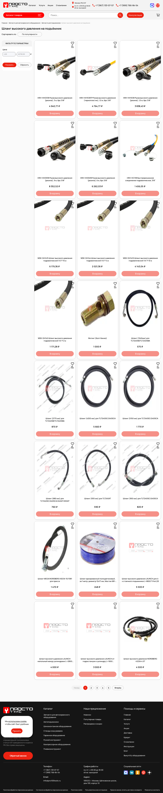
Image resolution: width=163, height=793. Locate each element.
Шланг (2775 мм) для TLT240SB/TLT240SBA (54, 419)
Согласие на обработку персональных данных (52, 790)
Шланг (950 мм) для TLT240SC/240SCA (140, 498)
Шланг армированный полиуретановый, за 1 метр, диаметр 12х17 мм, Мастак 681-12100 (97, 581)
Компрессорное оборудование (57, 744)
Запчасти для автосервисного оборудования (57, 716)
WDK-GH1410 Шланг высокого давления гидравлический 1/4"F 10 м (140, 259)
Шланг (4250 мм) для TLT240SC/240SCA (98, 418)
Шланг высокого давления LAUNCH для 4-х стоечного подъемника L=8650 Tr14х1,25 (140, 579)
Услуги (42, 5)
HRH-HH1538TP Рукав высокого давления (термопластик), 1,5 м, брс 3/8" (97, 99)
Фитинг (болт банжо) (97, 338)
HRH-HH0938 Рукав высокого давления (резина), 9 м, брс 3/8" (55, 179)
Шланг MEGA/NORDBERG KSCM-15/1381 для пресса (55, 579)
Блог (126, 751)
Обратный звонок (18, 755)
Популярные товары (92, 719)
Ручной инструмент (52, 740)
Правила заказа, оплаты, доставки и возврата (126, 790)
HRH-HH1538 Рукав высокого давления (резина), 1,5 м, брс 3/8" (140, 99)
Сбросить (24, 65)
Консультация (135, 15)
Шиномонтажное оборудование (57, 726)
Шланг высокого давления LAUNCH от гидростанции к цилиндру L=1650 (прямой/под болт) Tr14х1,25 (97, 661)
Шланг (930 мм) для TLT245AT (97, 498)
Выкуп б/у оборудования (134, 755)
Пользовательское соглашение (96, 790)
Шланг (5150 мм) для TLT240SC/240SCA (140, 418)
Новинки (87, 715)
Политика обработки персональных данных (18, 790)
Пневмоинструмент (52, 749)
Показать (9, 65)
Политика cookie (76, 790)
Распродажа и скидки (93, 724)
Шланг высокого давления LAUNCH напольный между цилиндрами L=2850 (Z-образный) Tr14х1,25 (55, 661)
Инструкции (129, 746)
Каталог (32, 5)
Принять (17, 731)
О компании (61, 5)
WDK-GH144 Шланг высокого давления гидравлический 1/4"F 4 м (98, 259)
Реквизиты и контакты (152, 790)
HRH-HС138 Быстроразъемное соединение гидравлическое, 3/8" (140, 179)
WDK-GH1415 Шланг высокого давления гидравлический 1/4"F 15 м (55, 259)
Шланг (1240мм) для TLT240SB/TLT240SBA (140, 339)
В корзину (55, 113)
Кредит (127, 737)
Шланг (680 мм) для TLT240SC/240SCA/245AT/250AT (54, 499)
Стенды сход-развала (53, 731)
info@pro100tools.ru (52, 780)
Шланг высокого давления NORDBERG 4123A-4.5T (140, 660)
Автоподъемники (51, 722)
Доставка (128, 733)
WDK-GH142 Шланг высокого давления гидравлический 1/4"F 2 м (55, 339)
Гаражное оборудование (54, 735)
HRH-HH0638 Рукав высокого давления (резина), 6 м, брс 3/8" (97, 179)
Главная (127, 715)
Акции (50, 5)
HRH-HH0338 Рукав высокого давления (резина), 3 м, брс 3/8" (55, 99)
